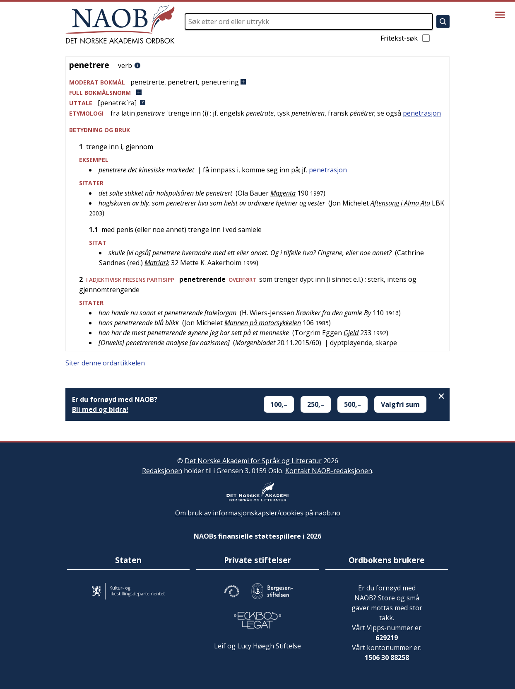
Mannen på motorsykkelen (262, 322)
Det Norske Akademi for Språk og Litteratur (253, 460)
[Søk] (443, 21)
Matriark (156, 262)
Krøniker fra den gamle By (333, 312)
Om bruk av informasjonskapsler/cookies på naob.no (257, 512)
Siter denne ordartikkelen (105, 362)
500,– (352, 404)
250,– (315, 404)
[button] (257, 82)
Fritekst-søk (405, 38)
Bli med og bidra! (100, 409)
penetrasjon (422, 113)
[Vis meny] (500, 15)
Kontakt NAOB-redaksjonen (328, 470)
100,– (278, 404)
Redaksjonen (162, 470)
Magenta (283, 193)
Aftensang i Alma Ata (400, 203)
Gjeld (351, 332)
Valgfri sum (400, 404)
